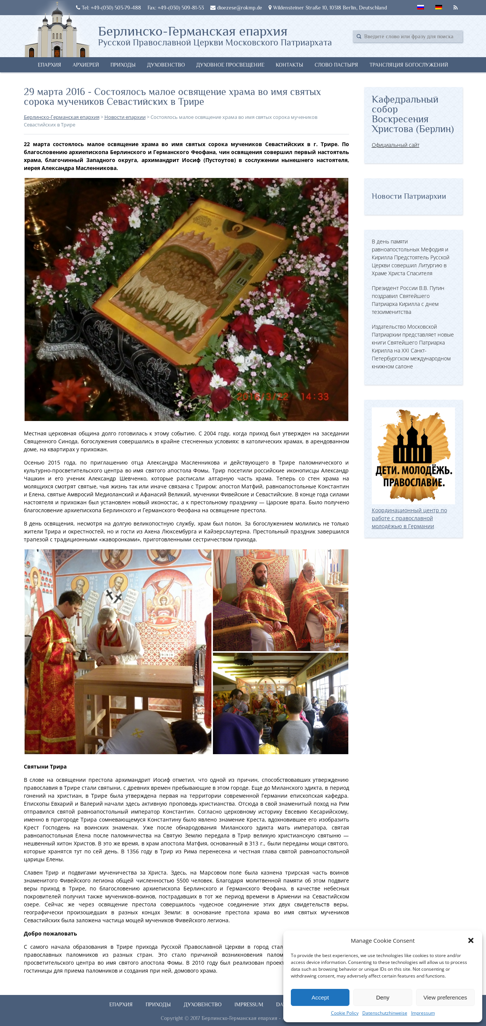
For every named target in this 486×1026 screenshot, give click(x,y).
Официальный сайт (395, 144)
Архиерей (86, 65)
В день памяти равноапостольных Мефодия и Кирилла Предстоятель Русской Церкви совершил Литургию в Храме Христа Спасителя (410, 257)
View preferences (445, 997)
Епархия (49, 65)
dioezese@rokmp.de (236, 8)
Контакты (289, 65)
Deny (382, 997)
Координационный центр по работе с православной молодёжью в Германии (413, 514)
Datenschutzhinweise (384, 1013)
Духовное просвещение (230, 65)
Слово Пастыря (336, 65)
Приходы (123, 65)
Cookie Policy (345, 1013)
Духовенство (166, 65)
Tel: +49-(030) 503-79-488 (108, 8)
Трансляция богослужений (409, 65)
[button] (471, 940)
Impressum (423, 1013)
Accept (320, 997)
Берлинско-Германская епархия (215, 35)
